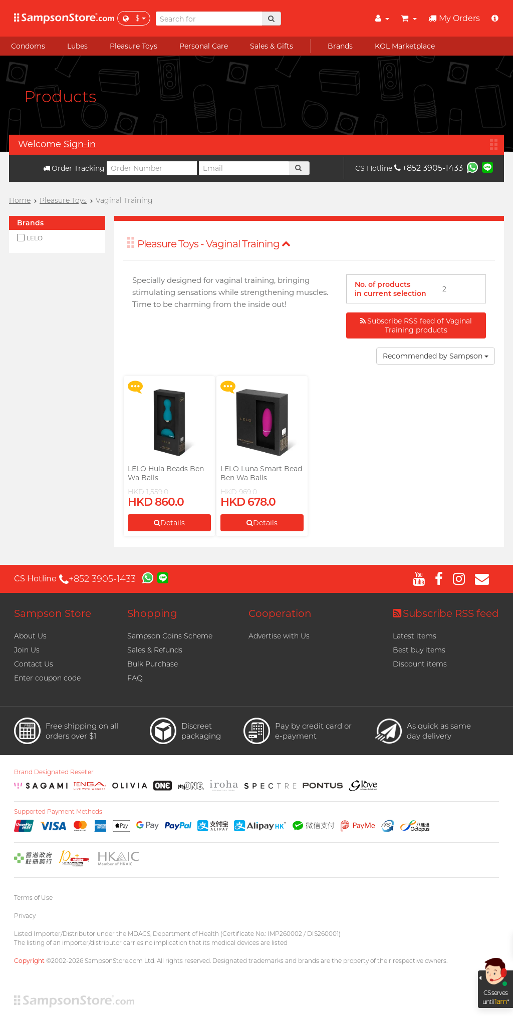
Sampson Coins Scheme (169, 635)
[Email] (244, 168)
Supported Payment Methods (58, 812)
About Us (30, 635)
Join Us (27, 649)
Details (169, 522)
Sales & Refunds (154, 649)
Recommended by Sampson (435, 356)
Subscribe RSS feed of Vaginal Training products (416, 325)
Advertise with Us (279, 635)
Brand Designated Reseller (54, 772)
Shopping (152, 613)
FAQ (135, 678)
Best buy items (419, 649)
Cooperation (280, 613)
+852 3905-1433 (428, 168)
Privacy (25, 915)
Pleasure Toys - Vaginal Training (214, 244)
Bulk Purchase (152, 663)
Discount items (420, 663)
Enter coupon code (47, 678)
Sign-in (80, 144)
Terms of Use (33, 897)
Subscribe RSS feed (446, 613)
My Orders (454, 18)
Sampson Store (52, 613)
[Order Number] (152, 168)
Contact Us (33, 663)
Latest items (414, 635)
